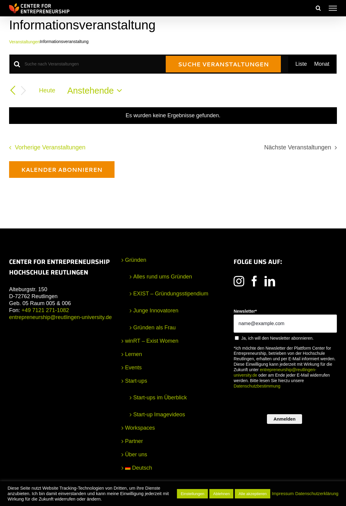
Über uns (136, 454)
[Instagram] (239, 281)
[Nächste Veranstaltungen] (23, 90)
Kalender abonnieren (61, 169)
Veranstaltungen (24, 41)
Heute (47, 90)
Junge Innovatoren (155, 311)
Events (133, 368)
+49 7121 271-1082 (45, 310)
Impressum (283, 493)
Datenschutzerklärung (316, 493)
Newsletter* (245, 311)
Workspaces (140, 428)
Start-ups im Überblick (160, 397)
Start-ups (136, 381)
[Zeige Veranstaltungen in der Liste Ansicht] (301, 64)
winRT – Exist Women (151, 341)
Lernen (133, 354)
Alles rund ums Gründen (162, 277)
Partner (134, 441)
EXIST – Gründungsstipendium (170, 294)
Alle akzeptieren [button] (252, 493)
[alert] (173, 115)
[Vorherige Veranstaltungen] (12, 90)
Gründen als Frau (154, 328)
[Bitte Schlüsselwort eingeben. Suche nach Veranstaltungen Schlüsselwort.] (91, 64)
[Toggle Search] (318, 8)
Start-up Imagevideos (159, 414)
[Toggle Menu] (333, 8)
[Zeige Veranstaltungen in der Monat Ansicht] (321, 64)
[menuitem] (173, 467)
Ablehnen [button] (221, 493)
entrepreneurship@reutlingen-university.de (60, 317)
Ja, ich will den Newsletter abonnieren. (277, 338)
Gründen (135, 260)
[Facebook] (254, 281)
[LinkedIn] (269, 281)
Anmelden (285, 418)
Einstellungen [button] (192, 493)
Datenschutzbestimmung (257, 386)
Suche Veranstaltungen (223, 64)
